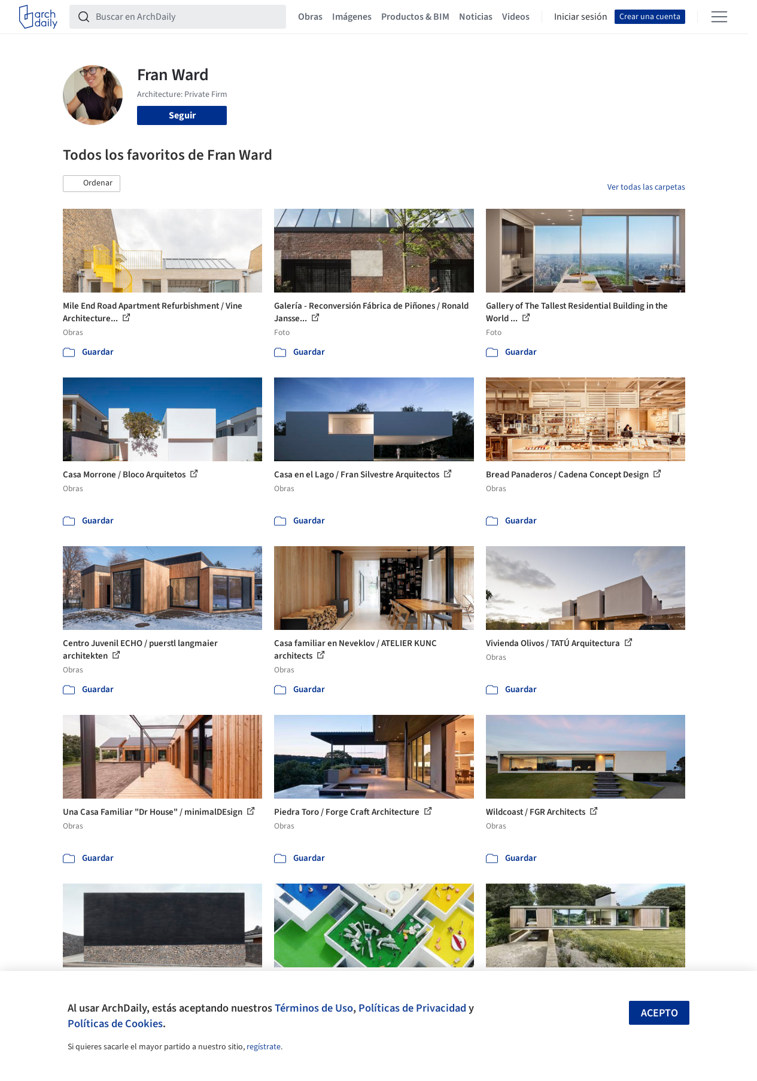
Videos (516, 16)
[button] (91, 183)
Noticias (475, 16)
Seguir (182, 115)
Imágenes (352, 16)
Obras (310, 16)
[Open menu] (719, 16)
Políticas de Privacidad (412, 1008)
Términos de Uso (314, 1008)
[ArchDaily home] (38, 17)
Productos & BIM (415, 16)
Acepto (659, 1013)
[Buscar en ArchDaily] (187, 17)
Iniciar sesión (580, 16)
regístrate (264, 1047)
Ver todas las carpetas (646, 187)
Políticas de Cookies (115, 1023)
